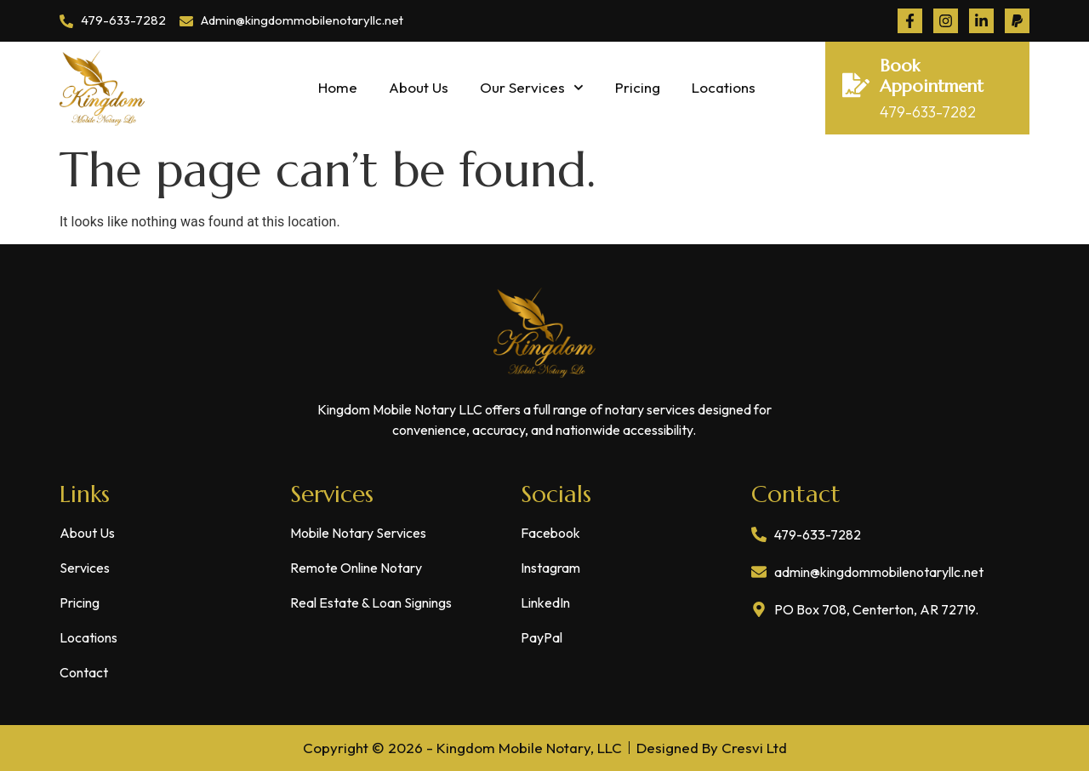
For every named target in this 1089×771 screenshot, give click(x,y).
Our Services (532, 87)
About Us (418, 87)
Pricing (637, 87)
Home (337, 87)
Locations (723, 87)
